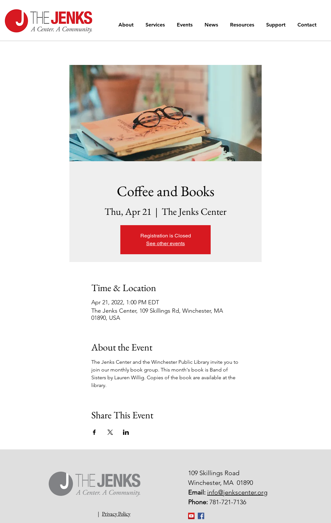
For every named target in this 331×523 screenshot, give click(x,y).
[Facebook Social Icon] (201, 516)
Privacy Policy (116, 513)
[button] (127, 25)
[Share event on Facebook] (94, 432)
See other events (165, 243)
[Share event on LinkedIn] (126, 432)
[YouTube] (191, 516)
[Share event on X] (110, 432)
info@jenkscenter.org (237, 492)
